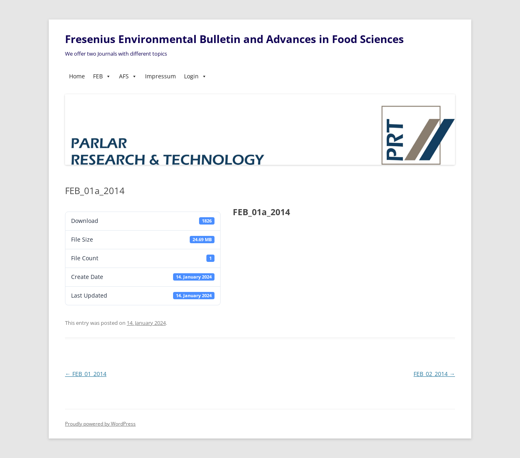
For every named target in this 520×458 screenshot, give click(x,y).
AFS (128, 76)
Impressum (160, 76)
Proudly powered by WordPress (100, 423)
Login (195, 76)
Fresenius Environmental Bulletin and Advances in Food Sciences (234, 39)
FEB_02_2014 (434, 374)
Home (77, 76)
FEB (102, 76)
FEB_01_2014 (85, 374)
